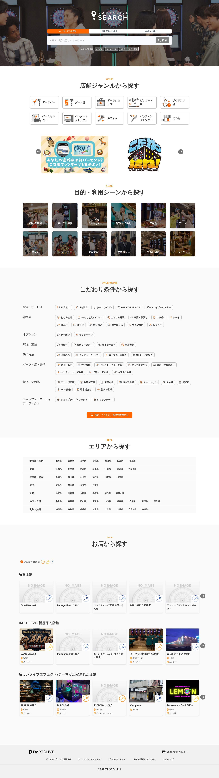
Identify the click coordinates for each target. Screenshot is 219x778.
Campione (135, 705)
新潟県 (59, 477)
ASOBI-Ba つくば (102, 705)
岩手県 (83, 460)
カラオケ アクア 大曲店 (178, 653)
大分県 (108, 509)
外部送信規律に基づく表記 (145, 759)
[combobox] (109, 40)
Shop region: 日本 (176, 751)
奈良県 (108, 493)
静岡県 (71, 485)
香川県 (132, 501)
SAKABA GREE (28, 705)
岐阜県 (59, 485)
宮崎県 (120, 509)
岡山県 (83, 501)
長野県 (120, 477)
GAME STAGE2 (28, 653)
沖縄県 (145, 509)
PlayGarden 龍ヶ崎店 (68, 653)
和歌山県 (120, 493)
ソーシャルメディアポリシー (90, 759)
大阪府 (83, 493)
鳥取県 (59, 501)
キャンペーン (112, 49)
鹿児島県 (132, 509)
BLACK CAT (63, 705)
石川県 (83, 477)
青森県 (71, 460)
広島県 (95, 501)
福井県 (95, 477)
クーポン (99, 49)
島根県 (71, 501)
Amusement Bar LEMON (180, 705)
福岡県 (59, 509)
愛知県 (83, 485)
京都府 (71, 493)
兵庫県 (95, 493)
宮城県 (95, 460)
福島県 (132, 460)
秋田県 (108, 460)
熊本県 (95, 509)
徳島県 (120, 501)
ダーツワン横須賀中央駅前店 (144, 653)
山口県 (108, 501)
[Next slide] (202, 595)
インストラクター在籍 (129, 49)
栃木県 (71, 469)
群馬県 (83, 469)
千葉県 (108, 469)
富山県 (71, 477)
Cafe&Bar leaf (28, 605)
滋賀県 (59, 493)
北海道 (59, 460)
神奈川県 (132, 469)
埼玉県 (95, 469)
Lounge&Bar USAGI (67, 605)
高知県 (157, 501)
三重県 (95, 485)
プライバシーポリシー (118, 759)
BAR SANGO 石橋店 (140, 605)
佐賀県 (71, 509)
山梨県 (108, 477)
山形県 (120, 460)
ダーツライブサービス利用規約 (58, 759)
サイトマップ (168, 759)
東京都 (120, 469)
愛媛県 (145, 501)
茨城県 (59, 469)
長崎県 (83, 509)
